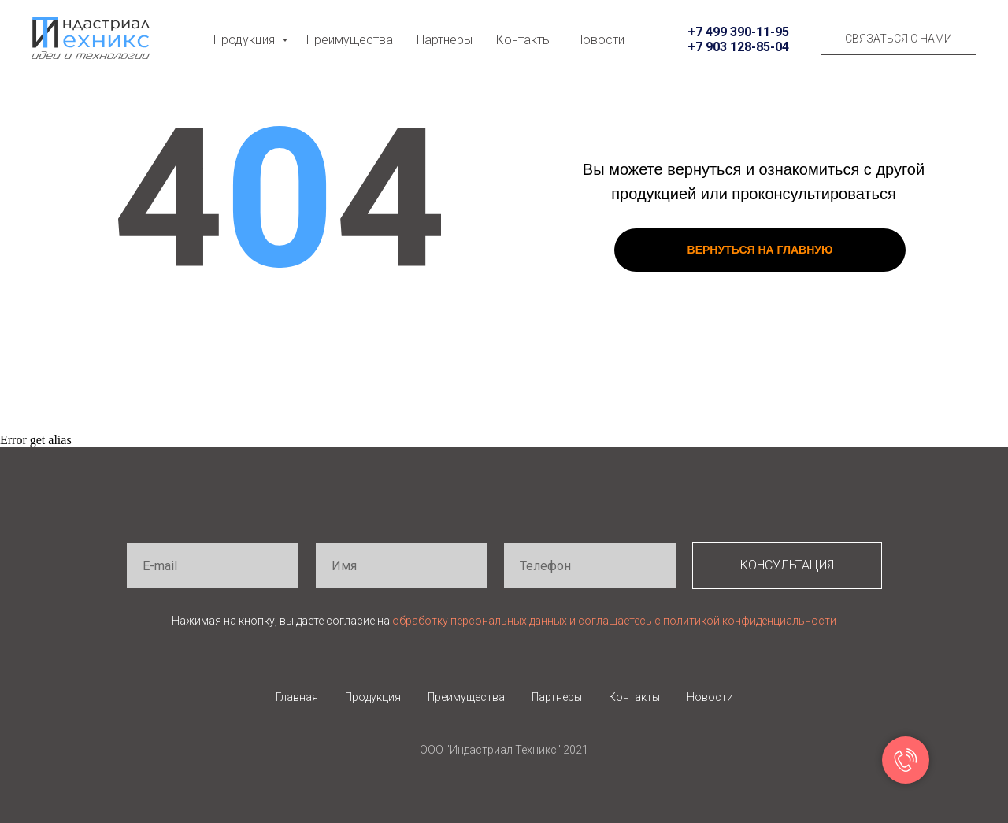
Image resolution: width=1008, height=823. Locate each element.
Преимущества (349, 39)
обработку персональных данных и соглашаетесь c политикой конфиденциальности (614, 620)
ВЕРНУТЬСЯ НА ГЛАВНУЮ (760, 249)
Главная (297, 697)
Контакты (523, 39)
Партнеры (444, 39)
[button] (898, 39)
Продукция (245, 39)
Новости (599, 39)
